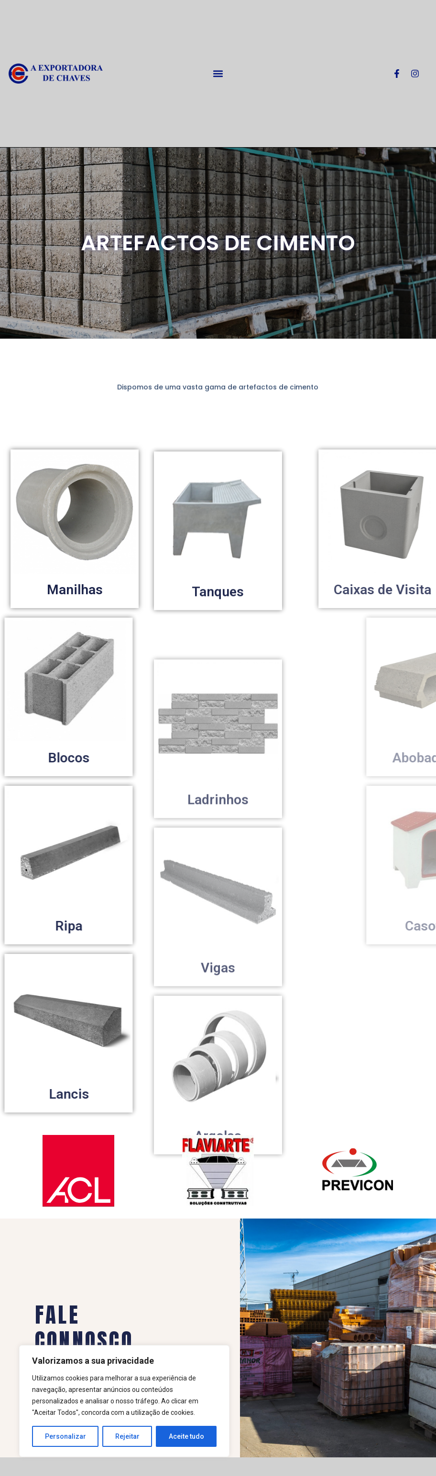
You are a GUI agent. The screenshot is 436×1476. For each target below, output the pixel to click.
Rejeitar (127, 1436)
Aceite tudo (186, 1436)
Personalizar (65, 1436)
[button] (218, 74)
